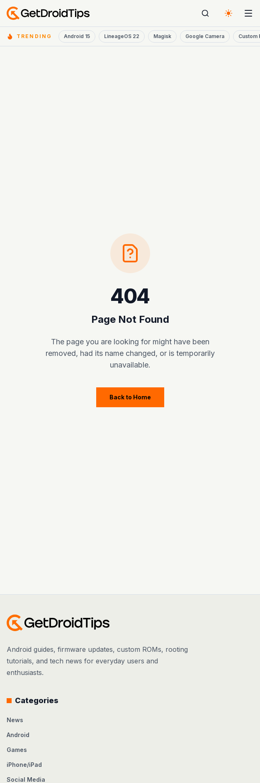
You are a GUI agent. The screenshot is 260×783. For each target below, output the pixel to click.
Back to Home (130, 397)
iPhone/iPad (24, 764)
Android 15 (77, 36)
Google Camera (204, 36)
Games (17, 749)
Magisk (162, 36)
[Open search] (205, 13)
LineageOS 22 (121, 36)
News (15, 719)
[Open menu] (248, 13)
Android (18, 734)
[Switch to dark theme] (228, 13)
